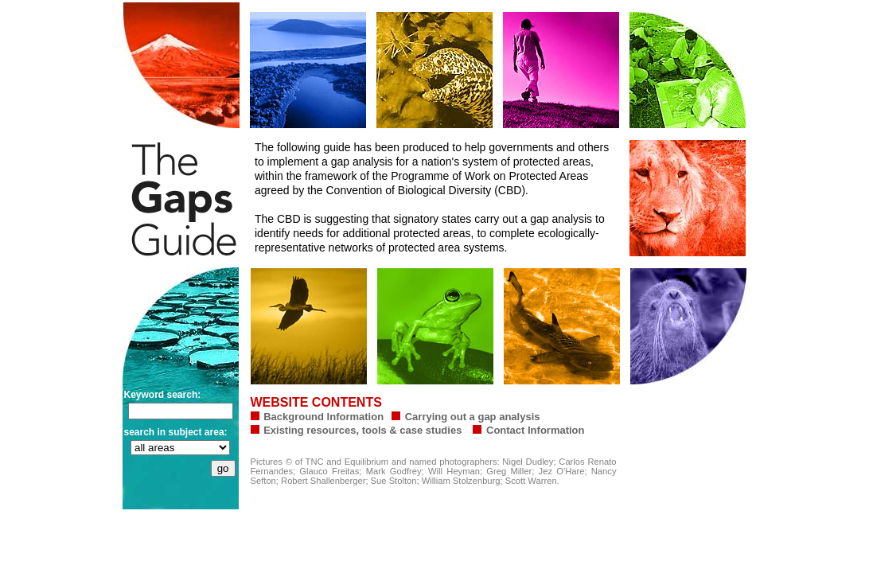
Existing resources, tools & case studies (362, 430)
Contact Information (533, 430)
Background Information (323, 417)
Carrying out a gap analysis (472, 417)
